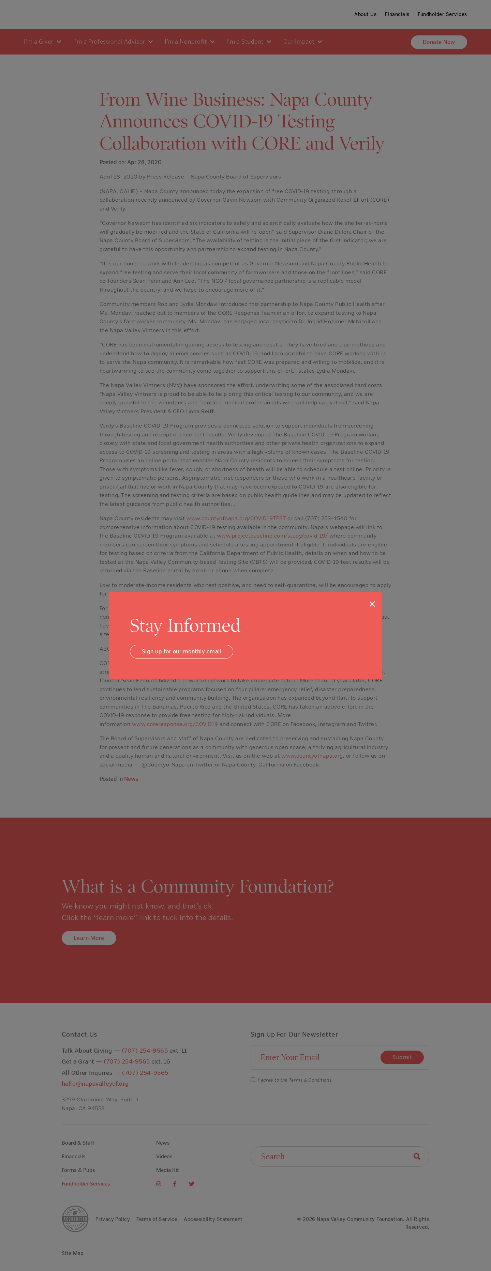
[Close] (372, 604)
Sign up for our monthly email (182, 651)
